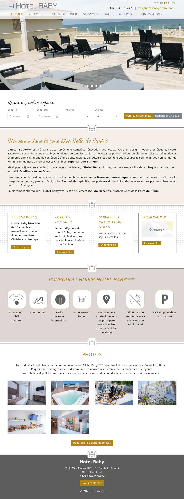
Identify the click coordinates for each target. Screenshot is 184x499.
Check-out (42, 109)
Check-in (12, 109)
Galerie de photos (119, 14)
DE (161, 3)
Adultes (70, 109)
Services (90, 14)
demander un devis (167, 115)
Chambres (38, 14)
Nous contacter (92, 483)
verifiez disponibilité (138, 115)
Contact (17, 22)
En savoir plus (21, 247)
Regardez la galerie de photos (92, 442)
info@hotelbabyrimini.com (156, 8)
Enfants (99, 109)
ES (173, 3)
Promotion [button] (150, 14)
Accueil (17, 14)
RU (169, 3)
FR (165, 3)
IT (155, 3)
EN (158, 3)
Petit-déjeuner (64, 14)
